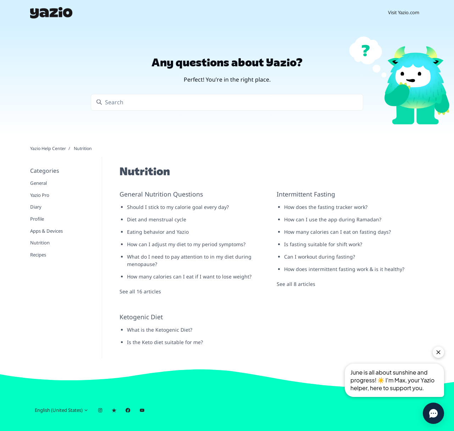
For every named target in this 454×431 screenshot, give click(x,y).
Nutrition (40, 242)
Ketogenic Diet (141, 317)
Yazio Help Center (48, 148)
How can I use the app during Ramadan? (332, 219)
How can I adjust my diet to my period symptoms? (186, 244)
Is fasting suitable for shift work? (323, 244)
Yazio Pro (39, 195)
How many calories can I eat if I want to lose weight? (189, 276)
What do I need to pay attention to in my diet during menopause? (189, 260)
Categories (44, 171)
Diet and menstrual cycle (156, 219)
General (38, 183)
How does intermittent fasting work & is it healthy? (344, 269)
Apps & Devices (46, 231)
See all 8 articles (296, 284)
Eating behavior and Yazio (158, 231)
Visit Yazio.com (403, 12)
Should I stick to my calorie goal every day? (178, 207)
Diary (35, 207)
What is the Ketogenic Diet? (159, 329)
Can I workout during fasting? (319, 256)
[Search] (227, 102)
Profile (37, 219)
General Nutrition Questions (161, 194)
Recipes (38, 255)
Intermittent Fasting (306, 194)
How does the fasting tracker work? (325, 207)
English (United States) (61, 410)
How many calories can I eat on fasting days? (337, 231)
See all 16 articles (140, 291)
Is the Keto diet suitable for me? (165, 342)
